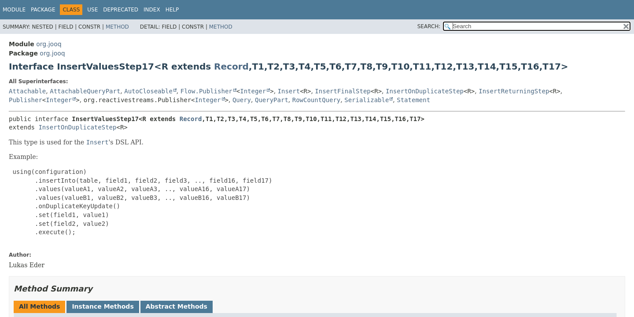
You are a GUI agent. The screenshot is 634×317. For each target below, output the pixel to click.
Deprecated (120, 10)
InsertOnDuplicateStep (425, 91)
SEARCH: (429, 26)
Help (172, 10)
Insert (289, 91)
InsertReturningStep (514, 91)
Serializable (366, 99)
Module (14, 10)
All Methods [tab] (39, 306)
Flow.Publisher (206, 91)
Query (241, 99)
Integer (253, 91)
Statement (413, 99)
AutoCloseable (148, 91)
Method (117, 27)
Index (152, 10)
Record (231, 66)
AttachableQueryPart (85, 91)
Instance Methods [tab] (102, 306)
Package (43, 10)
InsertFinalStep (342, 91)
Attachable (27, 91)
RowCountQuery (316, 99)
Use (92, 10)
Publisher (25, 99)
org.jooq (48, 44)
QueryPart (271, 99)
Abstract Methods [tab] (176, 306)
